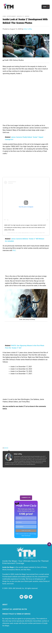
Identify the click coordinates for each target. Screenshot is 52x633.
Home (4, 16)
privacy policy (30, 619)
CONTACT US (7, 609)
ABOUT (4, 604)
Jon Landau (18, 232)
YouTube (21, 597)
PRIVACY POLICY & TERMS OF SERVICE (16, 614)
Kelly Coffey (28, 29)
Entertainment (11, 16)
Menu (44, 6)
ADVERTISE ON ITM (20, 609)
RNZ (14, 250)
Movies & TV (20, 16)
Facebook (26, 597)
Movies (27, 16)
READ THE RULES (26, 535)
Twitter (30, 597)
